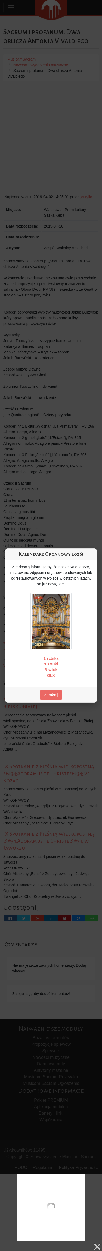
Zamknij (51, 695)
